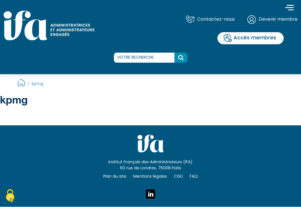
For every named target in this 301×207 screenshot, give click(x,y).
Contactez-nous (216, 19)
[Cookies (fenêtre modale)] (10, 196)
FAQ (194, 176)
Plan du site (114, 176)
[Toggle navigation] (289, 8)
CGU (178, 176)
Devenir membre (278, 19)
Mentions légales (150, 176)
